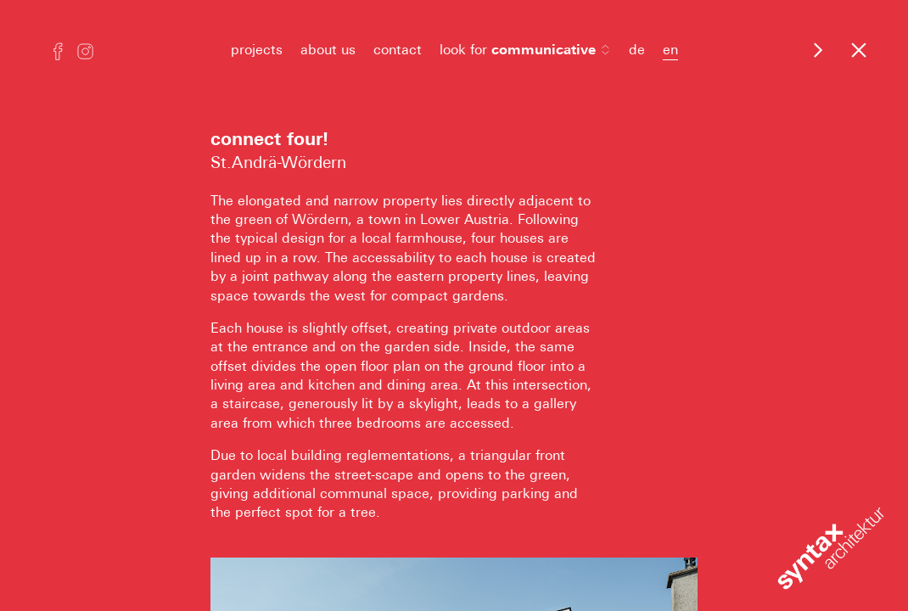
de (637, 50)
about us (328, 50)
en (670, 50)
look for (525, 50)
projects (257, 50)
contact (397, 50)
